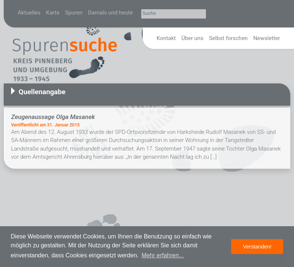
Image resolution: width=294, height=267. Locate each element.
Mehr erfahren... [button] (163, 255)
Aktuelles (29, 12)
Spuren (74, 12)
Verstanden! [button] (257, 247)
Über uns (192, 38)
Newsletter (266, 38)
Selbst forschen (228, 38)
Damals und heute (110, 12)
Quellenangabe (42, 92)
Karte (52, 12)
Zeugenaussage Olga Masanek (53, 117)
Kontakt (166, 38)
